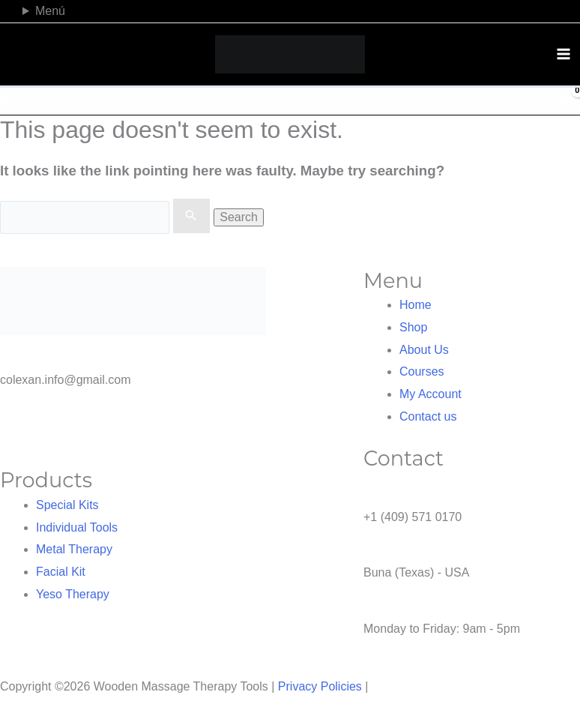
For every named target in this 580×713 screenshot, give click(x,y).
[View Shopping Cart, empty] (566, 101)
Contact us (427, 416)
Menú (50, 10)
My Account (430, 394)
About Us (424, 349)
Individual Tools (77, 527)
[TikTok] (558, 8)
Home (415, 304)
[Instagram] (546, 8)
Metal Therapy (74, 549)
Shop (413, 327)
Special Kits (67, 505)
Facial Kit (60, 571)
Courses (421, 371)
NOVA (388, 686)
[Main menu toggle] (563, 53)
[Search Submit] (191, 216)
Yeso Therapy (72, 594)
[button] (8, 101)
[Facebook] (533, 8)
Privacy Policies (320, 686)
